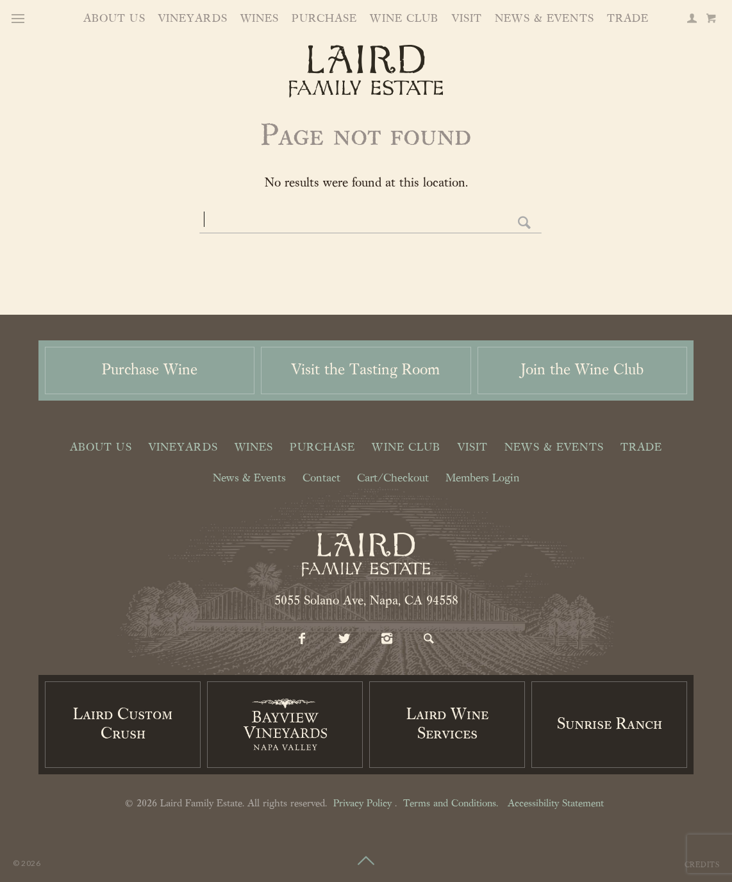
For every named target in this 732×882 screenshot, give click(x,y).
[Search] (429, 640)
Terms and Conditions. (450, 804)
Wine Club (404, 19)
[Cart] (711, 19)
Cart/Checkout (393, 479)
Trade (628, 19)
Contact (321, 479)
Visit (467, 19)
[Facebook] (302, 640)
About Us (114, 19)
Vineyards (193, 19)
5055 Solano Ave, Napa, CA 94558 (366, 601)
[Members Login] (691, 19)
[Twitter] (345, 640)
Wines (259, 19)
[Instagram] (387, 640)
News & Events (544, 19)
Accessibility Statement (556, 804)
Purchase (324, 19)
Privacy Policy (362, 804)
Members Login (482, 479)
